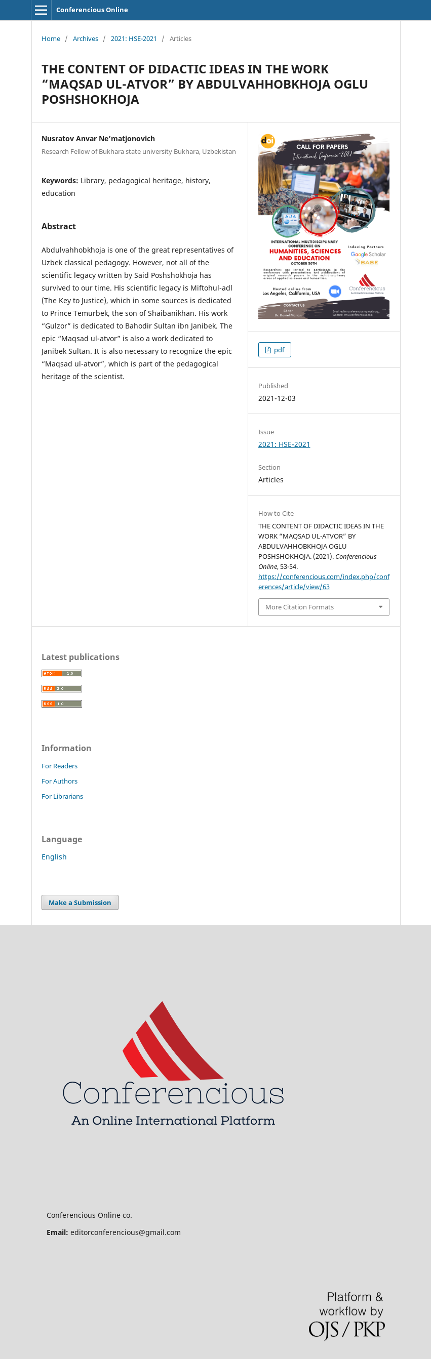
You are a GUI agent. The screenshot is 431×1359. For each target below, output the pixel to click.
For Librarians (62, 796)
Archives (85, 38)
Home (51, 38)
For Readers (59, 765)
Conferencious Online (92, 9)
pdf (278, 349)
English (54, 856)
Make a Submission (80, 902)
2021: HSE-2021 (134, 38)
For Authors (59, 781)
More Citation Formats (299, 606)
